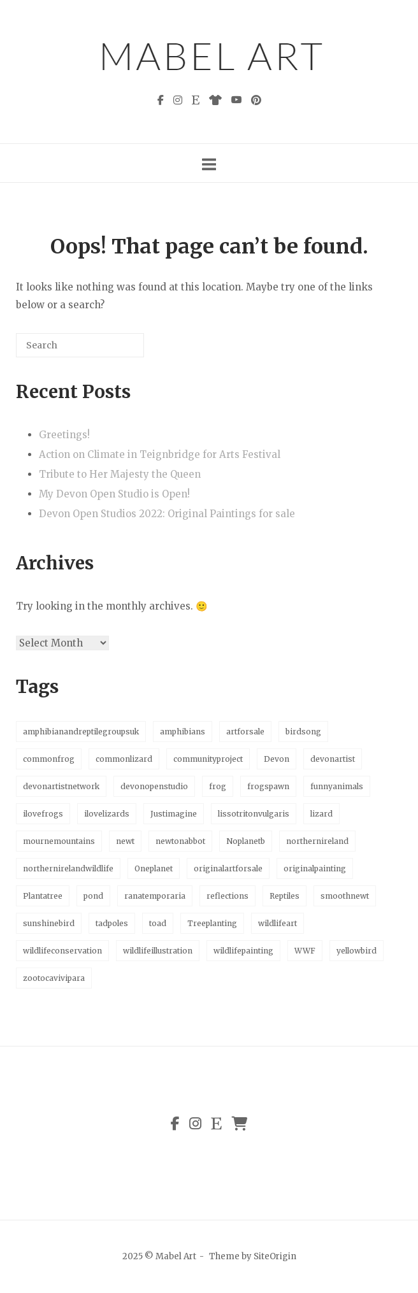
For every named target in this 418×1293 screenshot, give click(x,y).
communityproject (208, 759)
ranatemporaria (154, 896)
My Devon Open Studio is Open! (114, 494)
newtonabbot (180, 841)
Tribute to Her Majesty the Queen (120, 474)
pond (93, 896)
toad (157, 923)
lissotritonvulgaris (253, 813)
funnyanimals (336, 786)
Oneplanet (153, 868)
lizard (321, 813)
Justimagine (173, 813)
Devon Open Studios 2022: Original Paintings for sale (167, 514)
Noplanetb (245, 841)
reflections (227, 896)
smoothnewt (345, 896)
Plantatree (42, 896)
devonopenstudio (154, 786)
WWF (304, 950)
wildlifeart (277, 923)
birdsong (303, 731)
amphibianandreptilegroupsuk (81, 731)
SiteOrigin (275, 1256)
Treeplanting (212, 923)
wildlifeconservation (62, 950)
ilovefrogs (43, 813)
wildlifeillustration (157, 950)
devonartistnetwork (61, 786)
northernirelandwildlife (68, 868)
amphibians (182, 731)
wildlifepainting (243, 950)
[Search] (115, 350)
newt (125, 841)
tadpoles (112, 923)
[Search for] (80, 345)
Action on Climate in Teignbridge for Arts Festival (159, 454)
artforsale (245, 731)
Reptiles (284, 896)
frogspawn (268, 786)
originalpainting (315, 868)
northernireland (317, 841)
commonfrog (49, 759)
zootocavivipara (54, 978)
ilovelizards (106, 813)
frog (217, 786)
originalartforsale (228, 868)
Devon (276, 759)
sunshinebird (49, 923)
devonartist (332, 759)
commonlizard (124, 759)
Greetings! (64, 435)
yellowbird (356, 950)
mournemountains (59, 841)
